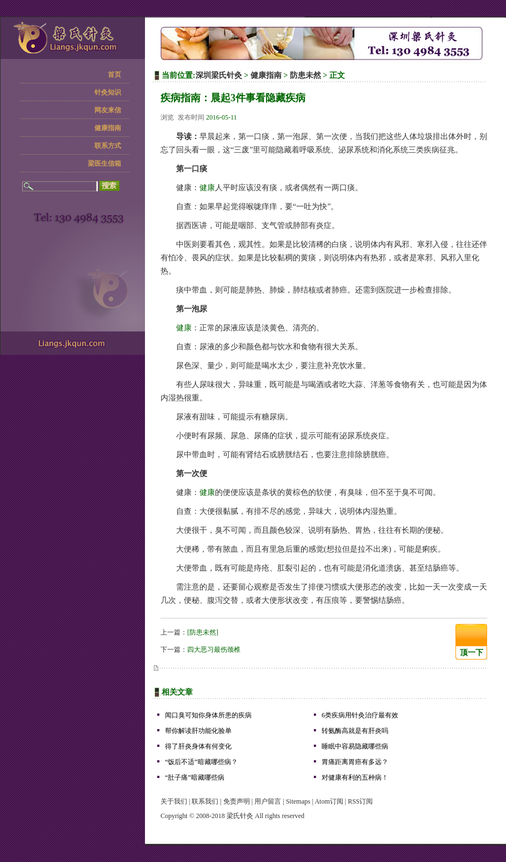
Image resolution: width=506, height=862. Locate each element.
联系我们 (205, 801)
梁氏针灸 (240, 816)
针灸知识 (107, 92)
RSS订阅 (360, 801)
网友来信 (107, 110)
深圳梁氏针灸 (219, 75)
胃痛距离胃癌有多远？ (355, 762)
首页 (114, 74)
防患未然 (305, 75)
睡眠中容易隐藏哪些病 (355, 746)
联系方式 (107, 146)
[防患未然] (202, 632)
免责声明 (236, 801)
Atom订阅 (328, 801)
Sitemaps (298, 801)
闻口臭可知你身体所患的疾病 (208, 715)
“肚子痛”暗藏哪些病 (194, 777)
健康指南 (107, 128)
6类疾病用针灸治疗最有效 (360, 715)
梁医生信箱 (104, 163)
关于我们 (174, 801)
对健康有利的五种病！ (355, 777)
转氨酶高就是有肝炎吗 (355, 731)
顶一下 (471, 652)
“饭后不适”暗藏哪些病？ (201, 762)
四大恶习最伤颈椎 (214, 649)
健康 (207, 188)
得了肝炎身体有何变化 (198, 746)
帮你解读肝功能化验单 (198, 731)
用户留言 (267, 801)
